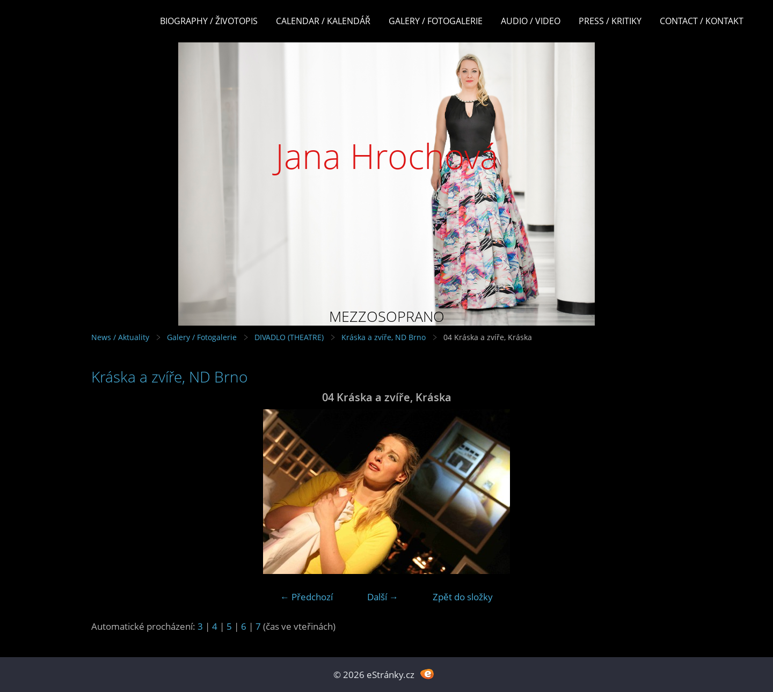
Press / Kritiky (610, 21)
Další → (382, 597)
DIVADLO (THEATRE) (289, 337)
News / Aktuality (120, 337)
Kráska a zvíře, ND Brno (383, 337)
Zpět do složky (463, 597)
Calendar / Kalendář (323, 21)
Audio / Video (530, 21)
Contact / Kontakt (701, 21)
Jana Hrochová (386, 155)
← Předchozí (306, 597)
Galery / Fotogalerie (436, 21)
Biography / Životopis (209, 21)
